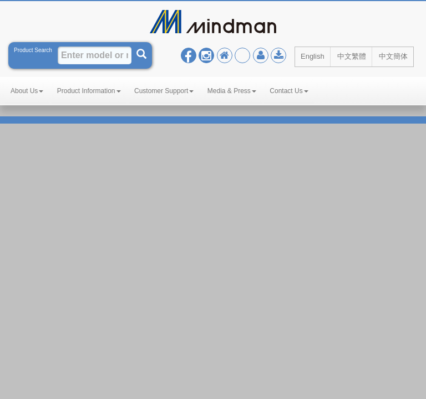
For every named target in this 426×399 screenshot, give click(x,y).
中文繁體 (351, 56)
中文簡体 (393, 56)
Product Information (89, 91)
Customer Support (164, 91)
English (312, 56)
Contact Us (289, 91)
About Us (27, 91)
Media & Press (231, 91)
